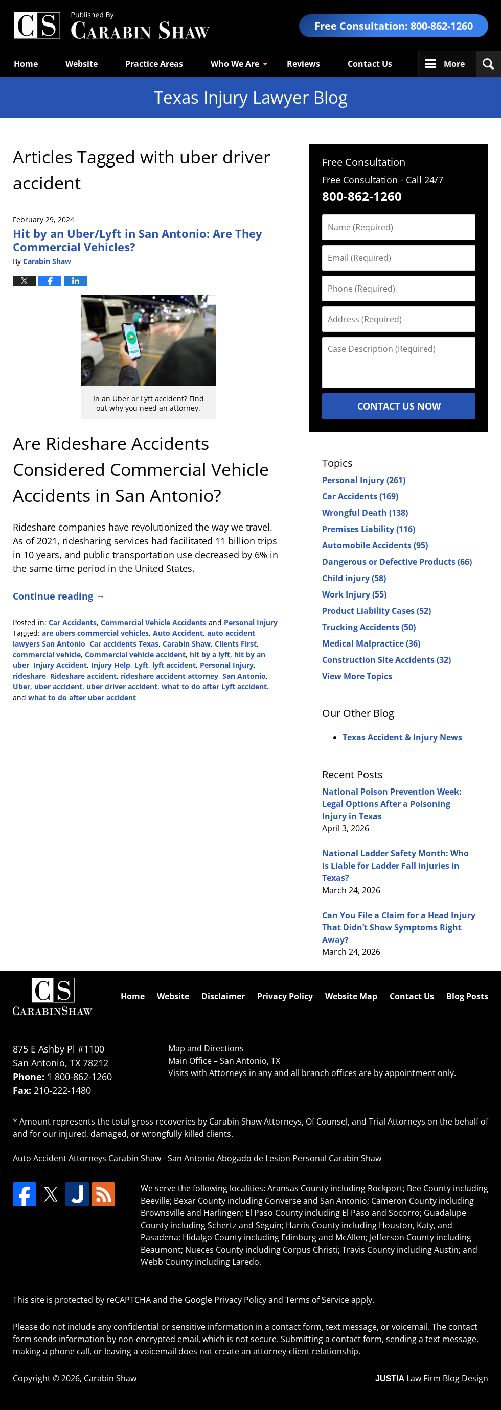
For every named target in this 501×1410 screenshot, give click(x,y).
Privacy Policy (285, 996)
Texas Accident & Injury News (402, 737)
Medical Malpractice (371, 643)
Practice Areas (154, 63)
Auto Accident (178, 633)
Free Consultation (363, 162)
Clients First (236, 644)
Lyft (141, 665)
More (454, 63)
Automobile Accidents (375, 545)
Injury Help (110, 665)
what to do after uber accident (82, 697)
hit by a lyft (210, 654)
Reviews (303, 63)
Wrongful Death (365, 512)
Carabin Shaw (187, 644)
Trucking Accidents (369, 627)
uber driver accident (121, 686)
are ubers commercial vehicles (95, 633)
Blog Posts (467, 996)
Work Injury (354, 594)
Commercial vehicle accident (135, 654)
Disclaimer (223, 996)
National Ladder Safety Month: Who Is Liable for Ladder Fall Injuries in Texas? (395, 865)
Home (26, 63)
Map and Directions (206, 1048)
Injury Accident (60, 665)
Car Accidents (73, 622)
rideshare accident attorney (169, 676)
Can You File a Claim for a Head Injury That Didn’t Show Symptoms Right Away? (398, 927)
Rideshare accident (83, 676)
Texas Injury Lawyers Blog (111, 25)
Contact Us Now (399, 406)
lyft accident (174, 665)
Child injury (354, 578)
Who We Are (235, 63)
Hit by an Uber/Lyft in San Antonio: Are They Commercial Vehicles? (137, 240)
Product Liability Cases (376, 610)
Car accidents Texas (123, 644)
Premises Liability (368, 529)
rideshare (29, 676)
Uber (21, 686)
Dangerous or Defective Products (397, 561)
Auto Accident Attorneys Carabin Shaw (87, 1158)
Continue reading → (59, 596)
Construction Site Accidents (386, 659)
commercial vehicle (47, 654)
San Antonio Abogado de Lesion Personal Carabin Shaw (274, 1158)
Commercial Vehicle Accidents (154, 622)
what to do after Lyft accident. (215, 686)
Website (81, 63)
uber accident (58, 686)
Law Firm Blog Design (431, 1378)
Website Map (351, 996)
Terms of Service (317, 1299)
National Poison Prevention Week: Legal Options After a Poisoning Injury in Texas (392, 804)
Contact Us (370, 63)
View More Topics (357, 676)
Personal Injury (251, 622)
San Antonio (244, 676)
